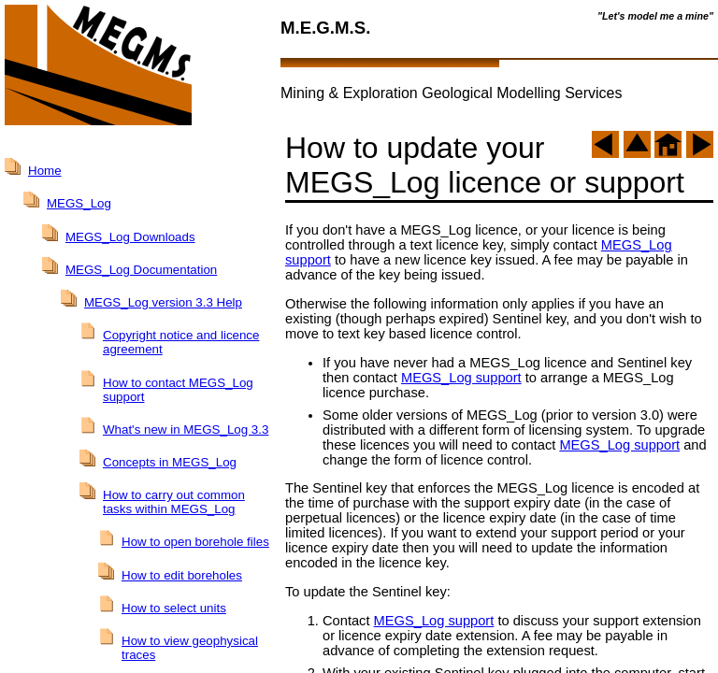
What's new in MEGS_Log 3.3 (185, 429)
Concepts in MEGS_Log (170, 462)
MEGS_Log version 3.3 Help (163, 302)
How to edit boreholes (182, 575)
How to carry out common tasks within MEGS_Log (174, 502)
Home (45, 171)
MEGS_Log (79, 203)
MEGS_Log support (461, 377)
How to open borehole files (195, 542)
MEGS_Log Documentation (141, 270)
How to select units (174, 608)
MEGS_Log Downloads (130, 237)
